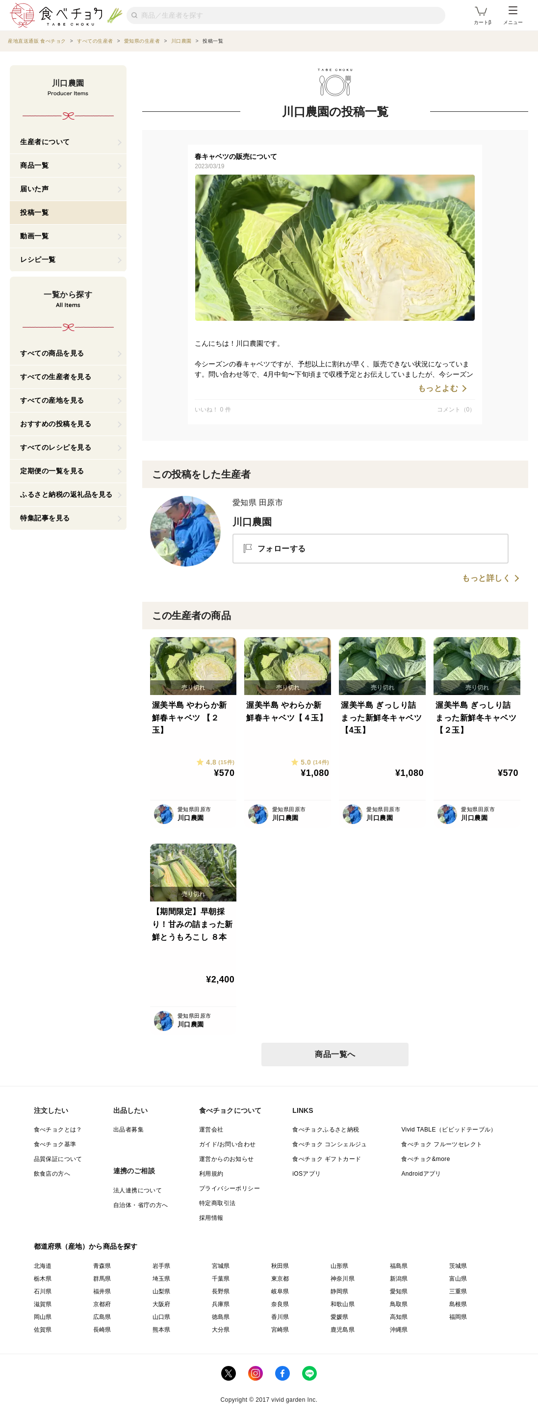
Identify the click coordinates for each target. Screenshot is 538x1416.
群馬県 (102, 1278)
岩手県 (162, 1265)
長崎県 (102, 1329)
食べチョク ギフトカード (326, 1159)
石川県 (43, 1291)
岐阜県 (280, 1291)
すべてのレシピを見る (55, 447)
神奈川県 (343, 1278)
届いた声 (34, 189)
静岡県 (340, 1291)
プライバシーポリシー (229, 1188)
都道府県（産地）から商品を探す (86, 1246)
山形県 (340, 1265)
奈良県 (280, 1304)
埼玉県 (162, 1278)
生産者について (45, 142)
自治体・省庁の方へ (140, 1205)
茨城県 (458, 1265)
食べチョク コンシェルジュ (329, 1144)
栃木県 (43, 1278)
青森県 (102, 1265)
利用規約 (211, 1173)
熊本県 (162, 1329)
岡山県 (43, 1316)
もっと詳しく (486, 578)
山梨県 (162, 1291)
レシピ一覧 (38, 259)
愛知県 (399, 1291)
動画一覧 (34, 236)
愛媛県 (340, 1316)
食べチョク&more (425, 1159)
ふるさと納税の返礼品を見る (66, 494)
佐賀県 (43, 1329)
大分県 (221, 1329)
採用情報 (211, 1217)
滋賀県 (43, 1304)
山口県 (162, 1316)
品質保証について (58, 1159)
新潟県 (399, 1278)
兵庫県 (221, 1304)
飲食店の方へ (52, 1173)
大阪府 (162, 1304)
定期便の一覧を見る (52, 471)
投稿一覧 (34, 212)
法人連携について (137, 1190)
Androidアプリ (421, 1173)
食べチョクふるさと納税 (325, 1129)
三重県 (458, 1291)
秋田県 (280, 1265)
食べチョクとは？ (58, 1129)
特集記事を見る (45, 518)
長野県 (221, 1291)
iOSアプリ (306, 1173)
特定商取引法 (217, 1203)
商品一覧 (34, 165)
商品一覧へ (335, 1054)
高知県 (399, 1316)
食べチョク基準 (55, 1144)
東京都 (280, 1278)
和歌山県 (343, 1304)
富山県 (458, 1278)
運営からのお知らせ (226, 1159)
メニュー (513, 15)
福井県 (102, 1291)
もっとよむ (438, 388)
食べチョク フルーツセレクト (441, 1144)
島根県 (458, 1304)
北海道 (43, 1265)
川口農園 (252, 521)
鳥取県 (399, 1304)
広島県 (102, 1316)
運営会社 (211, 1129)
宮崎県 (280, 1329)
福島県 (399, 1265)
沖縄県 (399, 1329)
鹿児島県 (343, 1329)
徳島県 (221, 1316)
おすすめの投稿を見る (55, 424)
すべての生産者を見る (55, 377)
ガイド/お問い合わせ (227, 1144)
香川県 (280, 1316)
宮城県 (221, 1265)
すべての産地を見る (52, 400)
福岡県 (458, 1316)
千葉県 (221, 1278)
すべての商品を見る (52, 353)
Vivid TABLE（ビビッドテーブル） (448, 1129)
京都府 (102, 1304)
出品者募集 (128, 1129)
